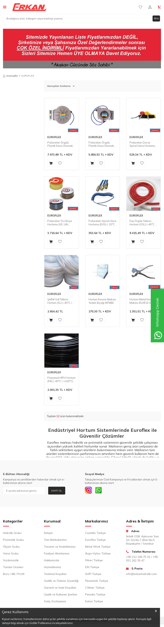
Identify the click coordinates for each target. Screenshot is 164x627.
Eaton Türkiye (94, 602)
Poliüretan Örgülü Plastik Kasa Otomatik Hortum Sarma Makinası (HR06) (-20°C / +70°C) (60, 144)
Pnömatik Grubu (13, 540)
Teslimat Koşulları (55, 575)
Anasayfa (10, 75)
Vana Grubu (11, 554)
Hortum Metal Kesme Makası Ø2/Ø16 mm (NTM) (142, 301)
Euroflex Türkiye (95, 540)
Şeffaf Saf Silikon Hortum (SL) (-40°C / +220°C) (59, 301)
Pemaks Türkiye (95, 595)
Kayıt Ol (56, 490)
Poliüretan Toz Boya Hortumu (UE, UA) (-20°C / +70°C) (59, 222)
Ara (156, 18)
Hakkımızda (51, 561)
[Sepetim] (159, 7)
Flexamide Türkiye (96, 581)
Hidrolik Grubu (12, 534)
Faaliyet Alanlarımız (56, 554)
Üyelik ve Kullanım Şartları (60, 595)
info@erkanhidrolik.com (141, 575)
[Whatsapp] (100, 491)
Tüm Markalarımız (55, 540)
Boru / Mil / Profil (13, 575)
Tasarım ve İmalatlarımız (60, 547)
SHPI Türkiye (93, 575)
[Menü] (4, 7)
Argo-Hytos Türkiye (98, 554)
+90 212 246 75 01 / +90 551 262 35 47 (142, 559)
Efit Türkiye (92, 568)
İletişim (48, 534)
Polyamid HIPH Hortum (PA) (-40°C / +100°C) (61, 379)
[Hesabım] (150, 7)
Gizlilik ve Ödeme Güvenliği (61, 581)
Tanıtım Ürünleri (13, 568)
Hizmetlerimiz (52, 568)
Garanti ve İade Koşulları (60, 588)
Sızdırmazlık (11, 561)
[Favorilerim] (140, 7)
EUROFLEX (54, 137)
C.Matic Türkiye (95, 588)
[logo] (29, 7)
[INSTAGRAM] (89, 491)
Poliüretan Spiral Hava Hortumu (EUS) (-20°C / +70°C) (102, 222)
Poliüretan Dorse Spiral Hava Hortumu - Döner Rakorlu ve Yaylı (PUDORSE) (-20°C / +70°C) (143, 144)
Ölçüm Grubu (11, 547)
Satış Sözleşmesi (55, 602)
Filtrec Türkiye (94, 561)
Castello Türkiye (95, 534)
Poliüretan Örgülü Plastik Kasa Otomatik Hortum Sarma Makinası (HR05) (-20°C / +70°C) (102, 144)
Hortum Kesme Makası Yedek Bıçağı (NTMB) (102, 301)
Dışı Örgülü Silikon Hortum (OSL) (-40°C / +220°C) (142, 222)
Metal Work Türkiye (97, 547)
